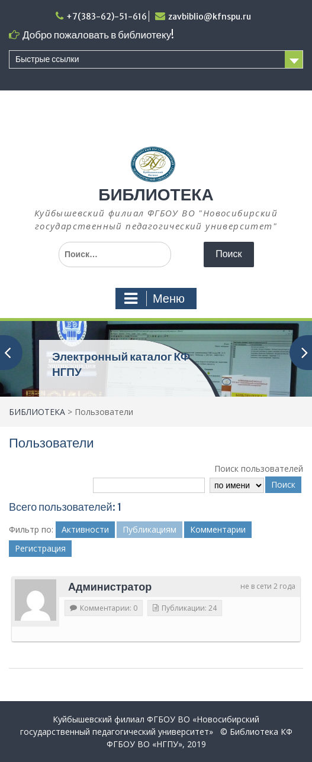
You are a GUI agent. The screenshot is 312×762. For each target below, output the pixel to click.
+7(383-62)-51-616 (106, 16)
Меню (154, 298)
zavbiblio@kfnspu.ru (209, 16)
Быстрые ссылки (47, 59)
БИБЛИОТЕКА (155, 194)
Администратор (110, 587)
